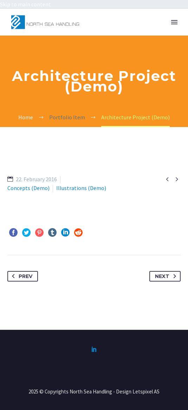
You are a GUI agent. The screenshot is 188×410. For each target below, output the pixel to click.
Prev (20, 276)
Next (167, 276)
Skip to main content (25, 4)
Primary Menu (174, 22)
